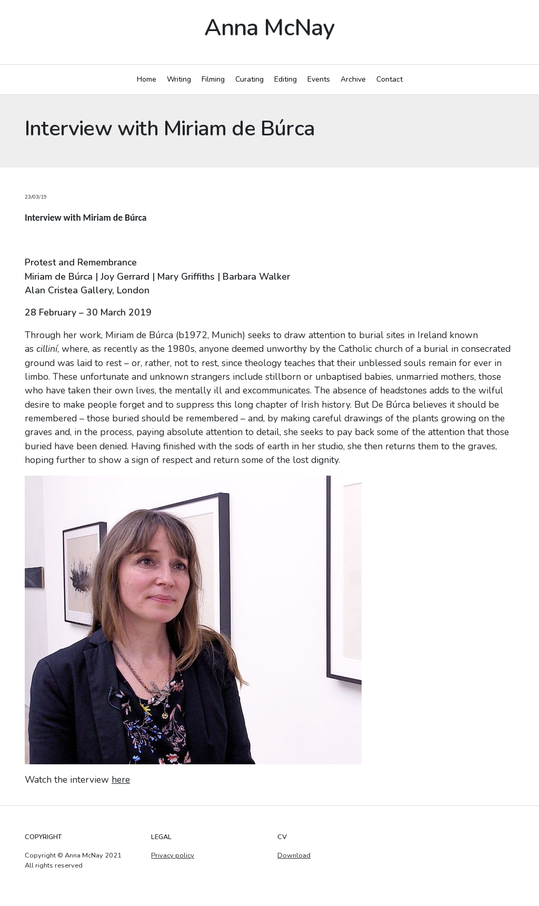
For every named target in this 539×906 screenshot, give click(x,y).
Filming (213, 79)
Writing (179, 79)
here (121, 779)
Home (146, 79)
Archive (353, 79)
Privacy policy (172, 855)
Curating (249, 79)
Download (294, 855)
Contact (389, 79)
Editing (285, 79)
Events (318, 79)
